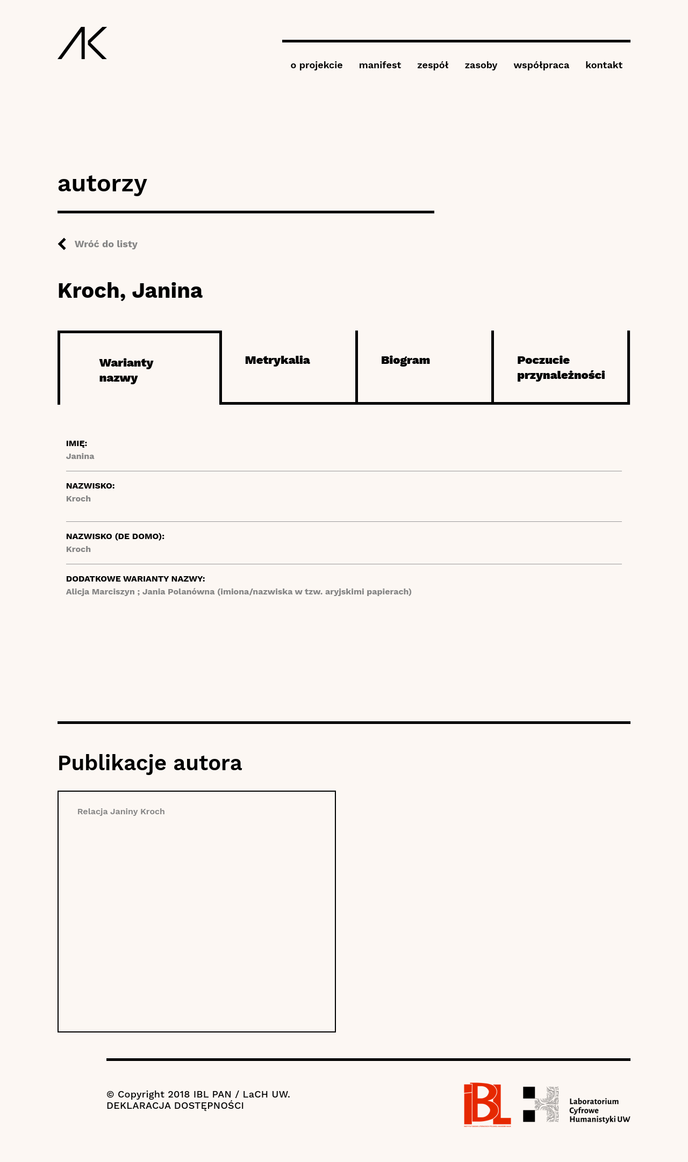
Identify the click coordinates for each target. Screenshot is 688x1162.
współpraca (541, 64)
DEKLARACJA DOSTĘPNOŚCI (175, 1105)
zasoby (481, 64)
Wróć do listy (106, 243)
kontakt (603, 64)
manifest (380, 64)
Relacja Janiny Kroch (121, 811)
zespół (432, 64)
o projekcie (316, 64)
